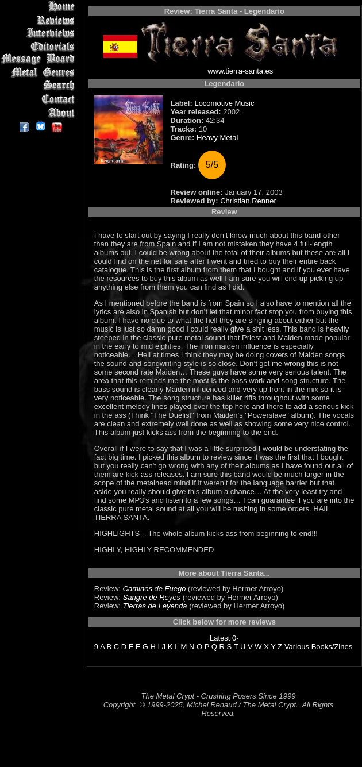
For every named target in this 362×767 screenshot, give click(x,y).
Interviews (40, 33)
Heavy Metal (217, 137)
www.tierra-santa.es (240, 71)
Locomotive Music (224, 103)
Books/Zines (332, 646)
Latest (220, 638)
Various (296, 646)
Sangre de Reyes (151, 597)
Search (40, 85)
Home (40, 6)
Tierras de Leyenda (155, 606)
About (40, 112)
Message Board (40, 59)
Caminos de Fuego (154, 588)
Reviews (40, 19)
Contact (40, 99)
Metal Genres (40, 72)
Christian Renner (248, 200)
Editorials (40, 46)
